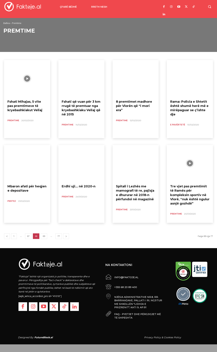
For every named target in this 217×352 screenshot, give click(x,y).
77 (58, 236)
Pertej (11, 201)
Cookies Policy (172, 336)
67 (28, 236)
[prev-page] (7, 236)
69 (44, 236)
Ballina (6, 23)
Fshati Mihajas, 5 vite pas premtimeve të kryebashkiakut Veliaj (24, 106)
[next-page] (66, 236)
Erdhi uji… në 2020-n (78, 186)
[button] (209, 6)
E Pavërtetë (177, 124)
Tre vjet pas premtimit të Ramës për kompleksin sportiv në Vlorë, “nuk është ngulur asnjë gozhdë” (190, 194)
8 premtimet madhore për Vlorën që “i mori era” (134, 106)
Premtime (13, 120)
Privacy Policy (152, 336)
